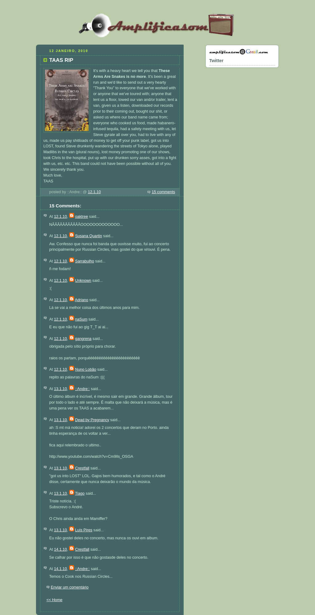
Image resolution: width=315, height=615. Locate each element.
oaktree (81, 216)
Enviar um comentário (70, 587)
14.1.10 (60, 549)
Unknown (83, 280)
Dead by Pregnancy (92, 420)
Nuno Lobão (85, 369)
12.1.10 (94, 192)
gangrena (83, 339)
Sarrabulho (84, 261)
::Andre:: (82, 389)
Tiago (80, 493)
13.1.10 (60, 389)
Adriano (81, 300)
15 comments (163, 192)
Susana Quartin (88, 236)
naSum (81, 319)
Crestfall (82, 468)
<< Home (54, 600)
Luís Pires (83, 530)
